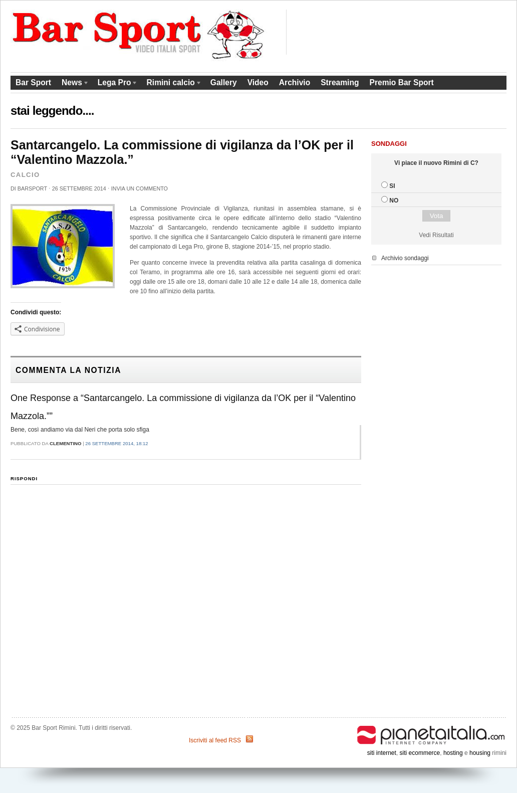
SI (392, 185)
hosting (453, 752)
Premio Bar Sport (401, 82)
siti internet (381, 752)
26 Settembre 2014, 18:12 (116, 443)
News (73, 84)
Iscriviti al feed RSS (215, 740)
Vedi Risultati (436, 235)
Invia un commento (139, 188)
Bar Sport (33, 82)
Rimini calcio (172, 84)
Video (258, 82)
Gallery (223, 82)
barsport (32, 188)
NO (393, 200)
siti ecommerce (420, 752)
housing (479, 752)
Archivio (294, 82)
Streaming (340, 82)
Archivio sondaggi (405, 258)
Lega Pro (115, 84)
